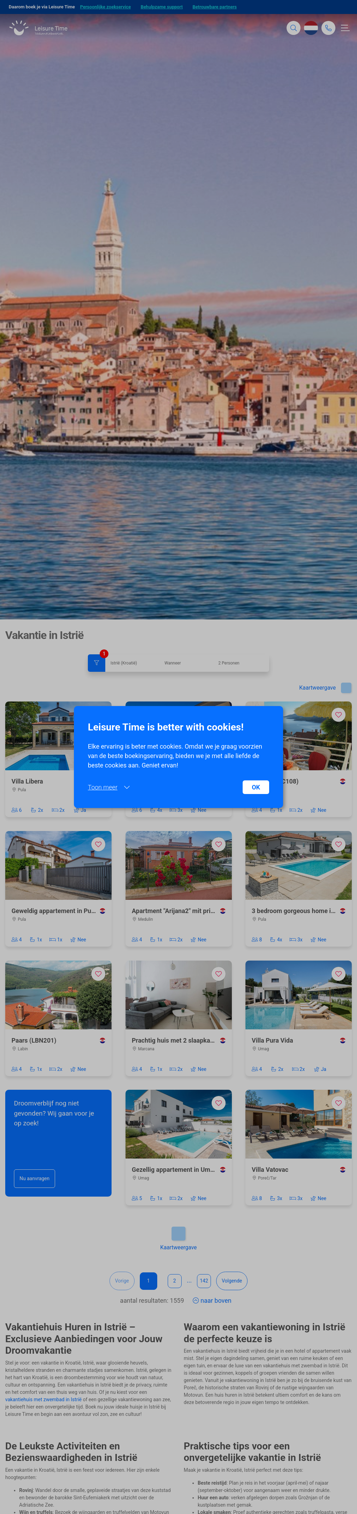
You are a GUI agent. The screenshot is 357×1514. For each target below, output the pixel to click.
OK (256, 787)
